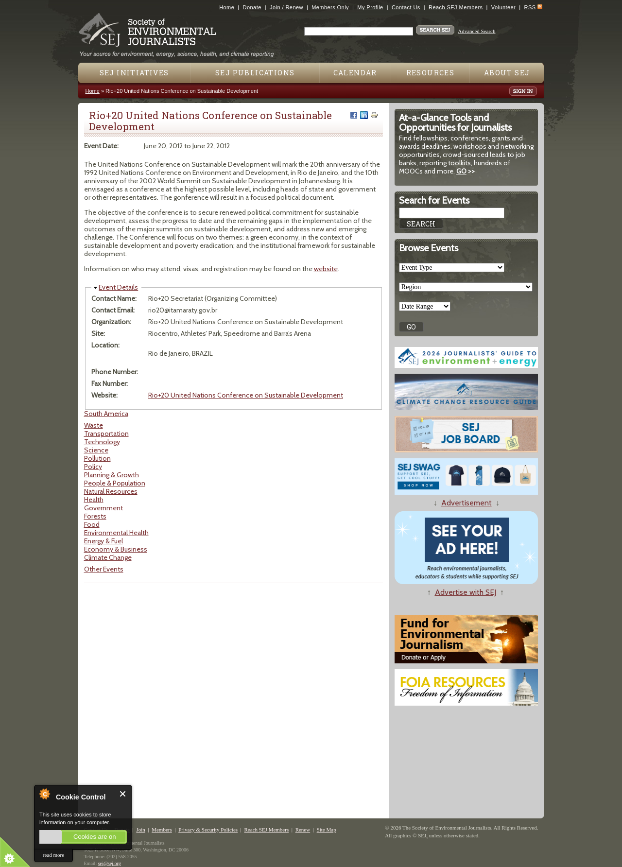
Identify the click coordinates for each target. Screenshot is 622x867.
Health (94, 499)
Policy (93, 466)
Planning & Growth (111, 474)
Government (103, 507)
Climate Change (108, 557)
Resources (430, 72)
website (326, 268)
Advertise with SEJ (465, 592)
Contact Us (406, 7)
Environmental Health (116, 532)
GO (461, 171)
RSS (530, 7)
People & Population (114, 483)
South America (106, 413)
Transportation (106, 433)
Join (140, 829)
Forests (95, 516)
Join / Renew (286, 7)
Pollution (97, 458)
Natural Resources (111, 491)
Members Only (330, 7)
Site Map (326, 829)
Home (226, 7)
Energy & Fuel (103, 541)
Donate (252, 7)
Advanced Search (476, 31)
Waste (93, 425)
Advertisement (466, 502)
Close (123, 794)
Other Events (103, 569)
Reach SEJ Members (456, 7)
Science (96, 450)
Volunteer (503, 7)
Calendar (355, 72)
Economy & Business (115, 549)
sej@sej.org (109, 863)
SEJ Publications (254, 72)
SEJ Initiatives (134, 72)
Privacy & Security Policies (208, 829)
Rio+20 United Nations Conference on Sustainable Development (245, 395)
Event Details (118, 287)
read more (53, 855)
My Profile (370, 7)
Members (162, 829)
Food (92, 524)
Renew (303, 829)
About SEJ (507, 72)
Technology (102, 441)
